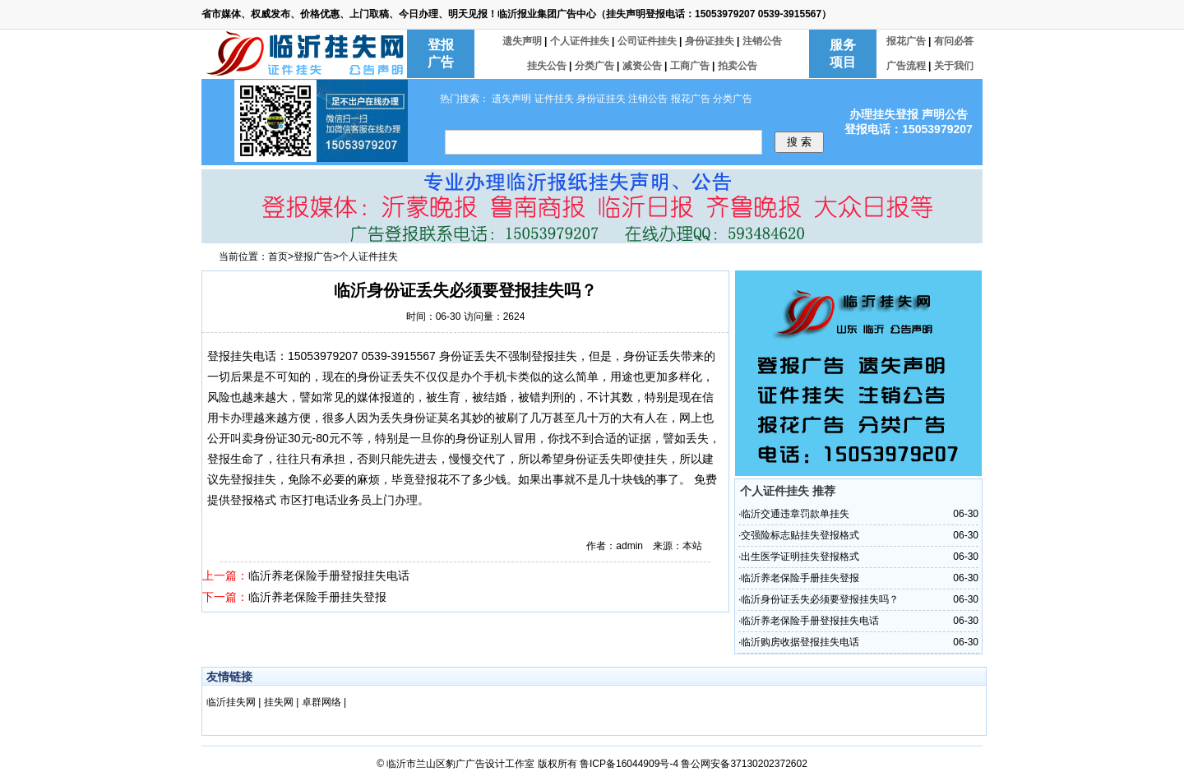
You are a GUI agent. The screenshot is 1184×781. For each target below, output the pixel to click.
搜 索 (799, 142)
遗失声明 (523, 41)
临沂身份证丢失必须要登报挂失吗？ (820, 599)
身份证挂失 (711, 41)
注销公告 (762, 41)
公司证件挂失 (648, 41)
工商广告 (691, 66)
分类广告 (596, 66)
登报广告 (313, 256)
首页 (278, 256)
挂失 (241, 356)
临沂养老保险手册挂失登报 (317, 596)
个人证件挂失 (581, 41)
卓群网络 (323, 702)
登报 (218, 356)
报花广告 (907, 41)
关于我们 (954, 66)
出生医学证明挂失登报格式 (800, 556)
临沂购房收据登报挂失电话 (800, 642)
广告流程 (907, 66)
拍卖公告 (737, 66)
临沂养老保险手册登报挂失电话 (328, 575)
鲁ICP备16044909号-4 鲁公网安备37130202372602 (693, 763)
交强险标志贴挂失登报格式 (800, 535)
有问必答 (954, 41)
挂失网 (280, 702)
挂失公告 (548, 66)
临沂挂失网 (232, 702)
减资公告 (643, 66)
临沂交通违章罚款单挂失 (795, 514)
